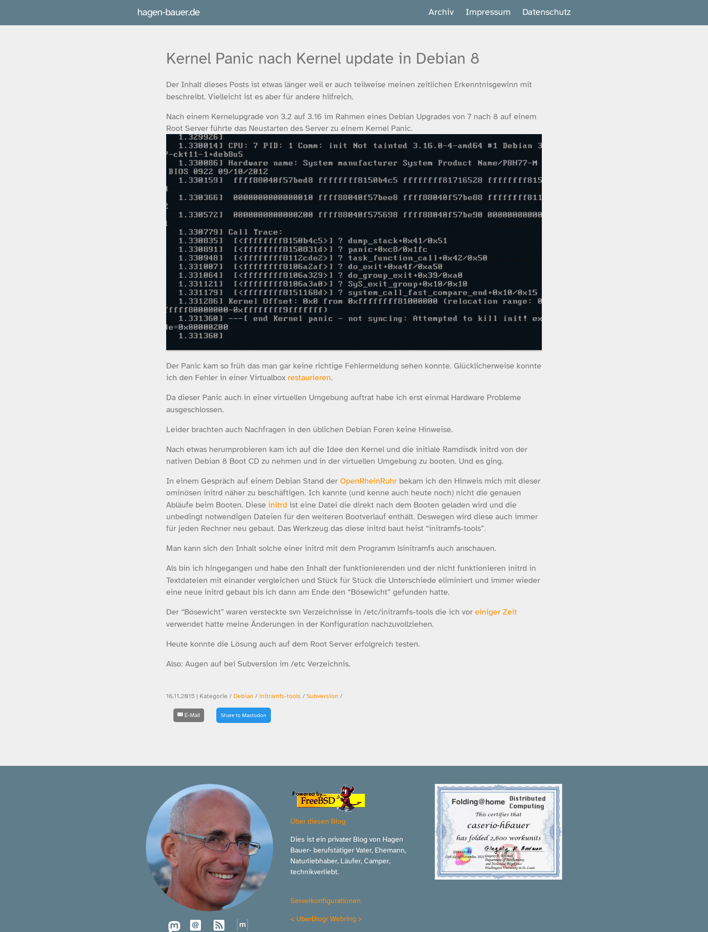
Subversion (322, 696)
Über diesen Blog (317, 821)
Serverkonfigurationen (325, 900)
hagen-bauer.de (168, 12)
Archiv (441, 12)
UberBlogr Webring (326, 918)
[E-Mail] (189, 715)
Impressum (488, 12)
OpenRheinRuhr (368, 481)
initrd (277, 505)
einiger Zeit (496, 612)
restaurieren (309, 377)
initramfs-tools (280, 696)
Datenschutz (546, 12)
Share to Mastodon (243, 715)
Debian (243, 696)
